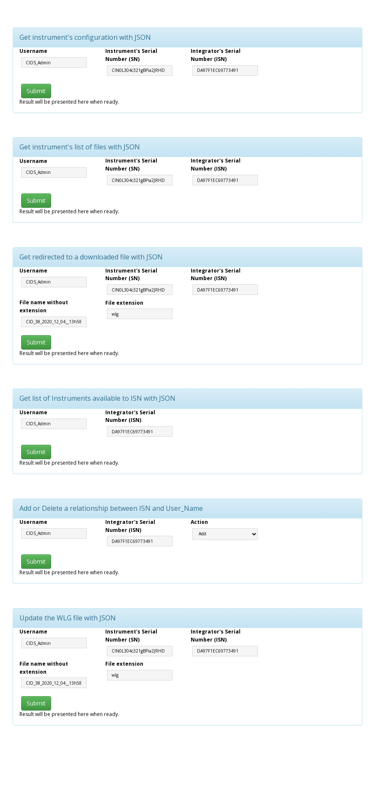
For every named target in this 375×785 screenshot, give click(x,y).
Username (33, 51)
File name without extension (43, 306)
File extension (124, 302)
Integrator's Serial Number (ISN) (216, 55)
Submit (36, 91)
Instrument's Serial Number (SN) (131, 55)
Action (199, 522)
